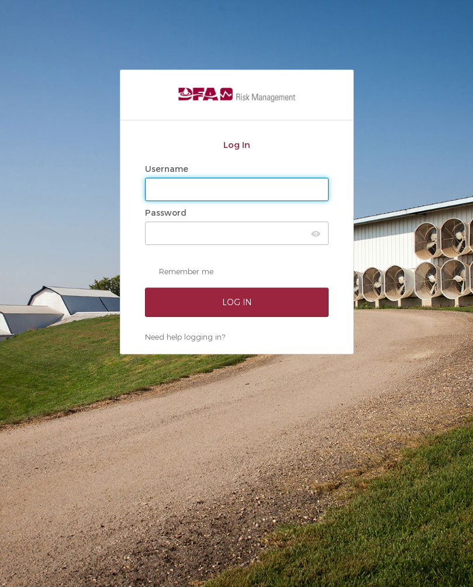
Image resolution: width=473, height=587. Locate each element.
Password (167, 212)
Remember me (186, 271)
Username (168, 169)
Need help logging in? (185, 336)
